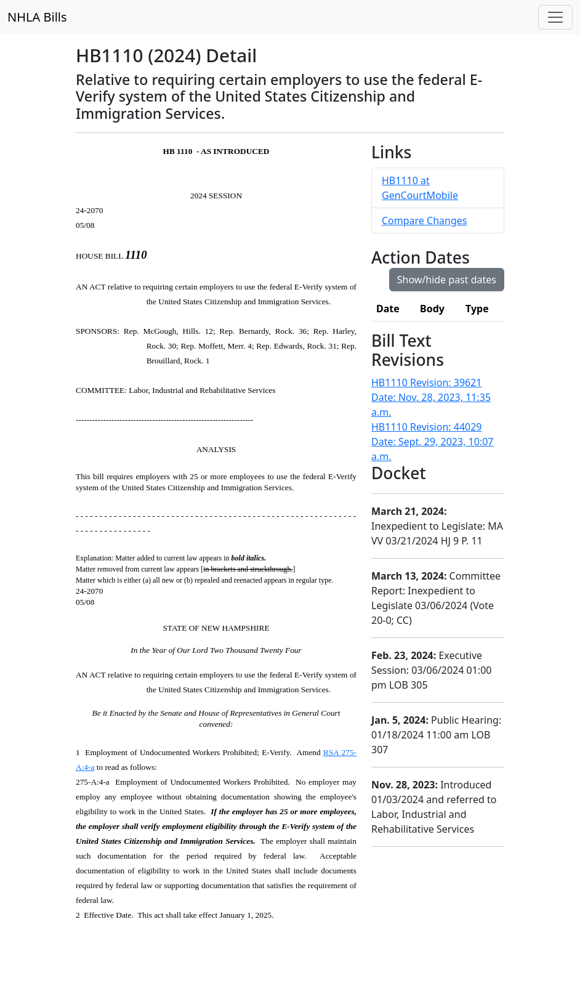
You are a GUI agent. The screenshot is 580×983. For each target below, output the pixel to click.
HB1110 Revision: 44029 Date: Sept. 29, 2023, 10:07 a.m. (432, 441)
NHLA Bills (37, 17)
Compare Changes (424, 220)
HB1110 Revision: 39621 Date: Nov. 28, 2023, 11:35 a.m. (431, 397)
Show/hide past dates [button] (446, 279)
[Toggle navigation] (555, 17)
